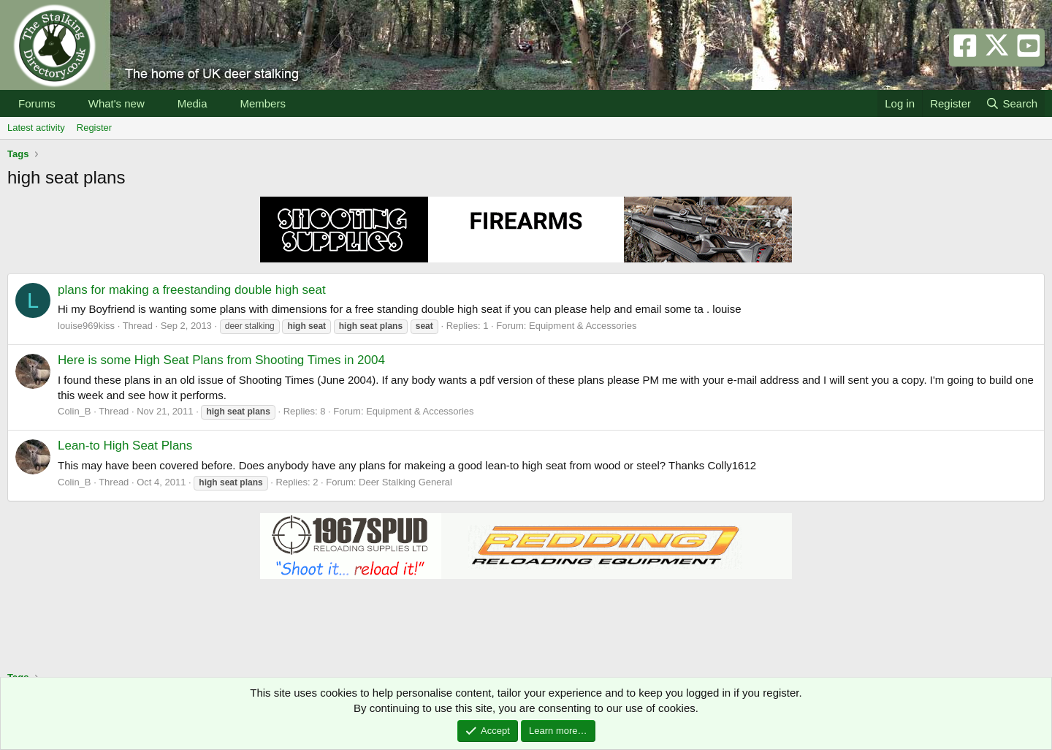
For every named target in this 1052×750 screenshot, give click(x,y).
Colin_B (74, 411)
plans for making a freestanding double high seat (192, 290)
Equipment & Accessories (582, 325)
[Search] (1011, 103)
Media (192, 103)
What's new (116, 103)
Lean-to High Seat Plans (125, 445)
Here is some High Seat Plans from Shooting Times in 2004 (221, 360)
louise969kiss (86, 325)
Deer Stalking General (405, 482)
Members (263, 103)
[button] (67, 103)
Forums (37, 103)
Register (94, 127)
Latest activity (36, 127)
